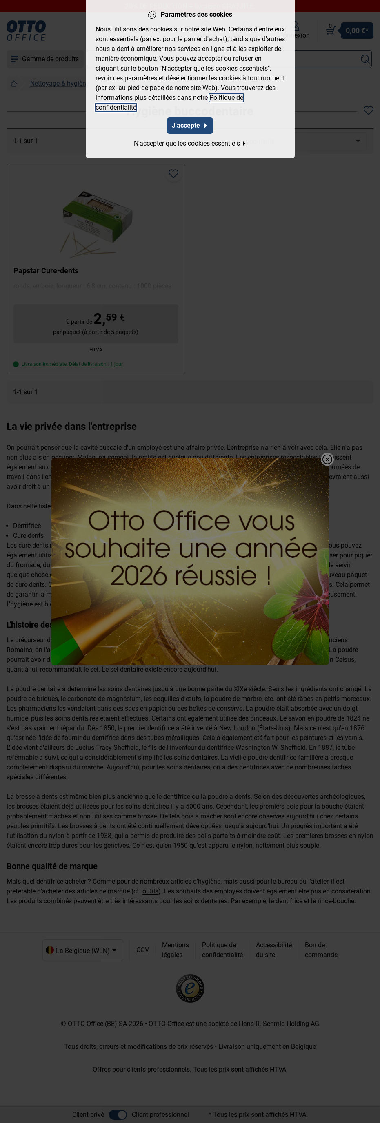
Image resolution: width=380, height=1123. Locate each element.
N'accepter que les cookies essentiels (190, 142)
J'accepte (190, 124)
